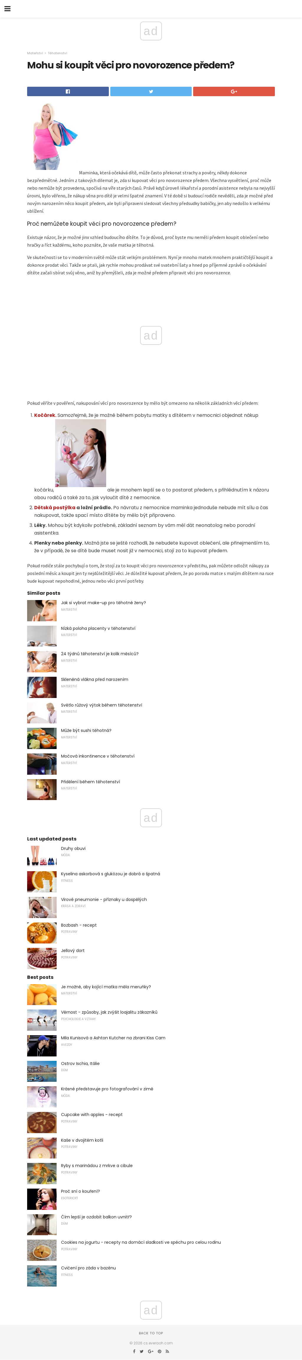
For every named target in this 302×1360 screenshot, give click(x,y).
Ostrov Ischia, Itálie (80, 1063)
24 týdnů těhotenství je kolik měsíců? (100, 654)
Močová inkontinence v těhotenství (97, 756)
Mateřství (35, 53)
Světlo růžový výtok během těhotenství (101, 705)
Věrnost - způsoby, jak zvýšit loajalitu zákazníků (109, 1012)
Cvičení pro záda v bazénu (88, 1268)
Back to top (151, 1333)
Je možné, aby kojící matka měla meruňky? (106, 987)
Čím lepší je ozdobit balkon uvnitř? (96, 1217)
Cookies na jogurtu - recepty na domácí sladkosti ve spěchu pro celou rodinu (141, 1242)
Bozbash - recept (79, 925)
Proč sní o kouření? (80, 1191)
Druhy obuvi (73, 848)
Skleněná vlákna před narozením (94, 679)
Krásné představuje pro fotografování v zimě (107, 1089)
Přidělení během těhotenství (90, 782)
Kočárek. (45, 415)
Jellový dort (73, 950)
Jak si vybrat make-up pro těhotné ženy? (103, 603)
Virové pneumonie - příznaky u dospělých (104, 899)
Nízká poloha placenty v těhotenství (98, 628)
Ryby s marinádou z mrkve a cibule (97, 1166)
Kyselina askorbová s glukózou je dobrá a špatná (110, 874)
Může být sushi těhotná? (86, 730)
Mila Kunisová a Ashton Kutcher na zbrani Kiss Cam (113, 1038)
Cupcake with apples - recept (92, 1115)
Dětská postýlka (55, 507)
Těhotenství (57, 53)
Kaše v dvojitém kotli (82, 1140)
